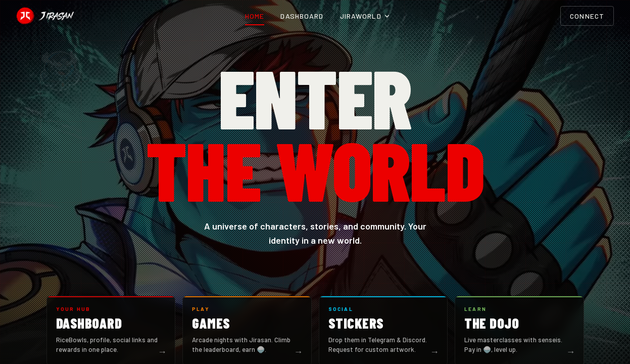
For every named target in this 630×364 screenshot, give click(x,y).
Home (254, 16)
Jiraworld (365, 16)
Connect (587, 16)
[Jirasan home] (45, 16)
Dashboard (301, 16)
